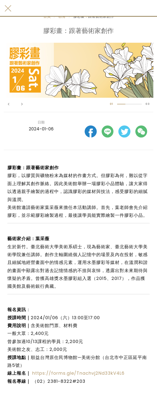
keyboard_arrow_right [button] (21, 104)
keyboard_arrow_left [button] (8, 104)
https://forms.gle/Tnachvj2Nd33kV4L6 (78, 373)
